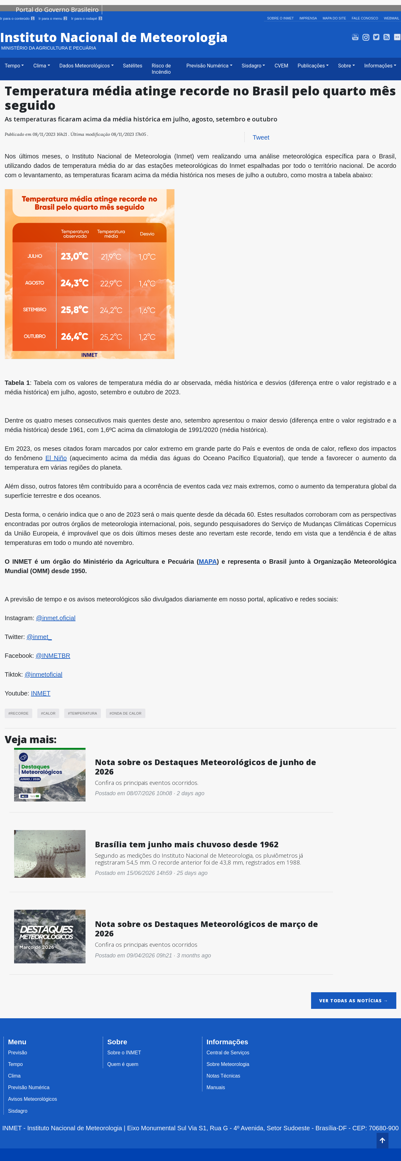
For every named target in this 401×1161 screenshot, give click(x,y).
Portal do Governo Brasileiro (57, 9)
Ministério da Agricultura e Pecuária (48, 47)
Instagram (365, 37)
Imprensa (308, 18)
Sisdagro (18, 1110)
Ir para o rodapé (86, 18)
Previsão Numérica (28, 1087)
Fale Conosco (365, 18)
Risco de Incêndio (161, 68)
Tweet (261, 137)
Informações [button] (378, 65)
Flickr (397, 37)
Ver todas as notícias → (353, 1000)
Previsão (17, 1052)
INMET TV (355, 37)
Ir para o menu (54, 18)
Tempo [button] (12, 65)
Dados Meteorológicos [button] (85, 65)
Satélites (133, 65)
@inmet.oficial (56, 617)
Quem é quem (122, 1064)
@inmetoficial (43, 674)
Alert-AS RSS (386, 37)
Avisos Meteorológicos (32, 1099)
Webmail (391, 18)
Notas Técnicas (223, 1075)
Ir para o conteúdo (18, 18)
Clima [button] (39, 65)
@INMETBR (53, 655)
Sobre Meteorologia (227, 1064)
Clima (14, 1075)
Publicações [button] (311, 65)
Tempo (15, 1064)
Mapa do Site (334, 18)
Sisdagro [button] (252, 65)
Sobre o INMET (281, 18)
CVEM (281, 65)
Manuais (215, 1087)
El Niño (56, 457)
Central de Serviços (227, 1052)
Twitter (376, 37)
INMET (40, 693)
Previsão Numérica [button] (207, 65)
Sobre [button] (344, 65)
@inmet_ (39, 636)
